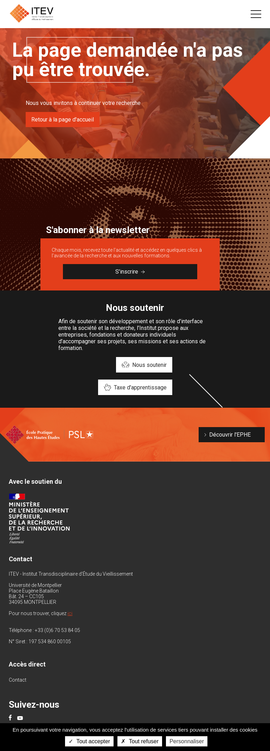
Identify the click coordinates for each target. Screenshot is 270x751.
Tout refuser (140, 741)
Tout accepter (89, 741)
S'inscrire (130, 271)
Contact (17, 680)
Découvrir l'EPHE (230, 434)
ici (70, 613)
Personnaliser (186, 741)
